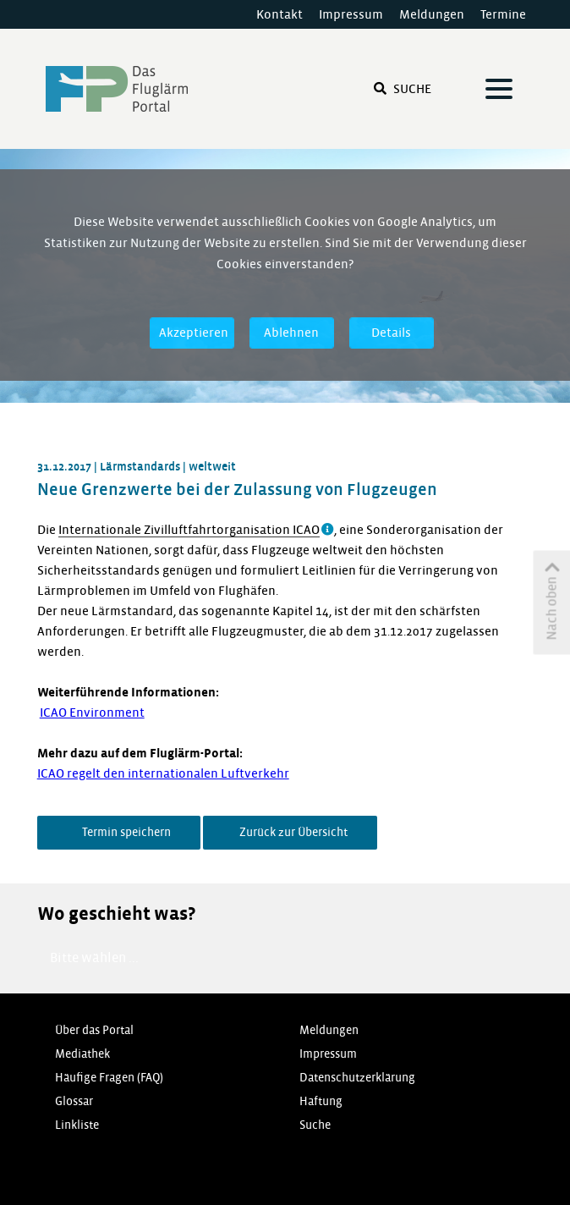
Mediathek (82, 1054)
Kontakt (279, 14)
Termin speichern (125, 832)
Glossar (74, 1101)
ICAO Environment (92, 712)
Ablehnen (291, 332)
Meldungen (431, 14)
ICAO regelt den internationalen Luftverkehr (163, 773)
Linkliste (77, 1125)
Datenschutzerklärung (357, 1077)
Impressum (351, 14)
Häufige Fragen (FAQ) (109, 1077)
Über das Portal (94, 1030)
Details (391, 332)
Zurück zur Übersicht (292, 832)
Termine (503, 14)
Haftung (321, 1101)
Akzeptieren (193, 332)
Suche (402, 89)
